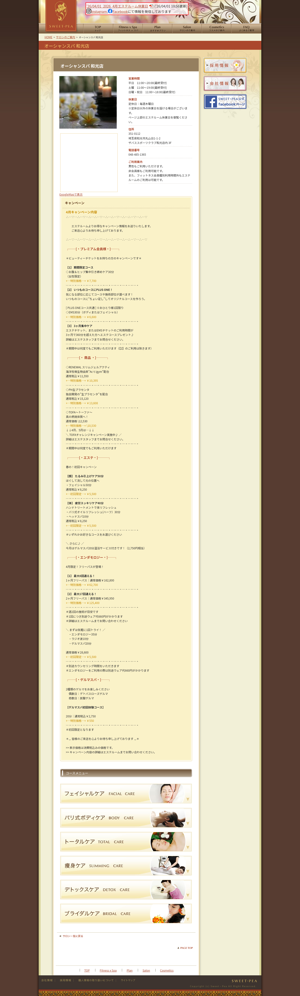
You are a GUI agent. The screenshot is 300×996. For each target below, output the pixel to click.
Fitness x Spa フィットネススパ (127, 29)
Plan (129, 970)
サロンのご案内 (187, 29)
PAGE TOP (185, 948)
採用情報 (64, 980)
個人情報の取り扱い (95, 980)
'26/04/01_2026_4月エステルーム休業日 (117, 6)
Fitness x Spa (108, 970)
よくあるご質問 (246, 29)
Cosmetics (167, 970)
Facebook (118, 11)
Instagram (96, 11)
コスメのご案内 (216, 29)
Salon (146, 970)
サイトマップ (126, 980)
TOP (87, 970)
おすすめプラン (157, 29)
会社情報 (48, 980)
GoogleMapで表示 (71, 194)
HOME (98, 29)
